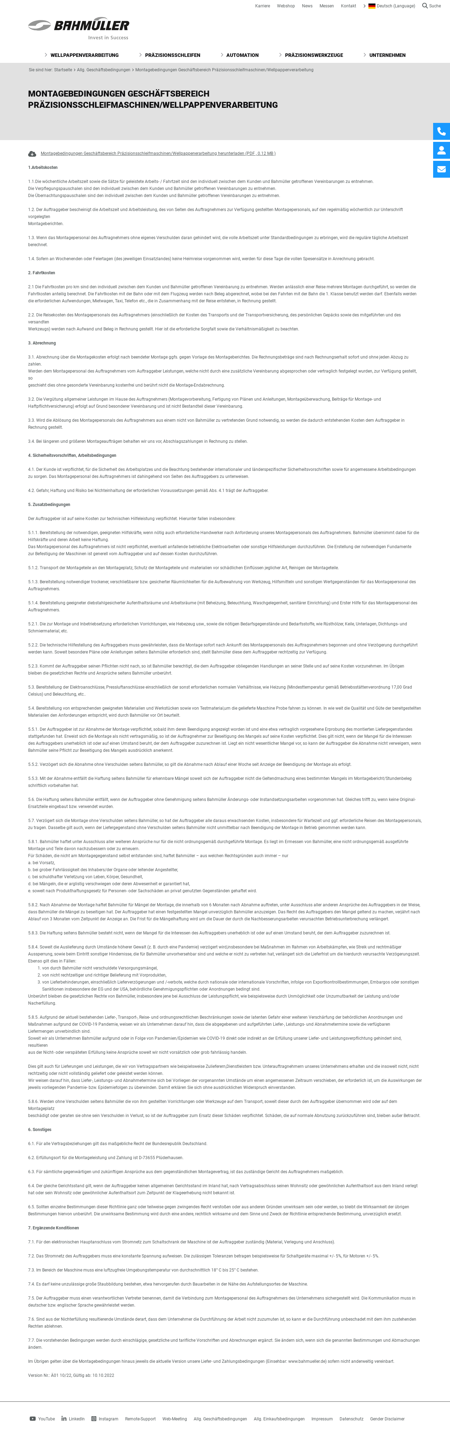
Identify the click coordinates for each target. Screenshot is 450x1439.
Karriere (262, 6)
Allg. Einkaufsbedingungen (279, 1419)
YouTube (42, 1419)
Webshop (286, 6)
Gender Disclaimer (387, 1419)
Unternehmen (384, 55)
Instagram (104, 1419)
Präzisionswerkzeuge (311, 55)
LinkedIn (73, 1419)
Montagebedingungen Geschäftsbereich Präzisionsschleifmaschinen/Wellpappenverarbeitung (224, 69)
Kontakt (348, 6)
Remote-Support (140, 1419)
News (307, 6)
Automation (239, 55)
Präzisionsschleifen (169, 55)
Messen (327, 6)
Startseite (63, 69)
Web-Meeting (174, 1419)
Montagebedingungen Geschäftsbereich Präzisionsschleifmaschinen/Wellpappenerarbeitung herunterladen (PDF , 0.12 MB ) (158, 153)
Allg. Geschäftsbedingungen (103, 69)
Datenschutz (352, 1419)
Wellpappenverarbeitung (81, 55)
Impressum (322, 1419)
